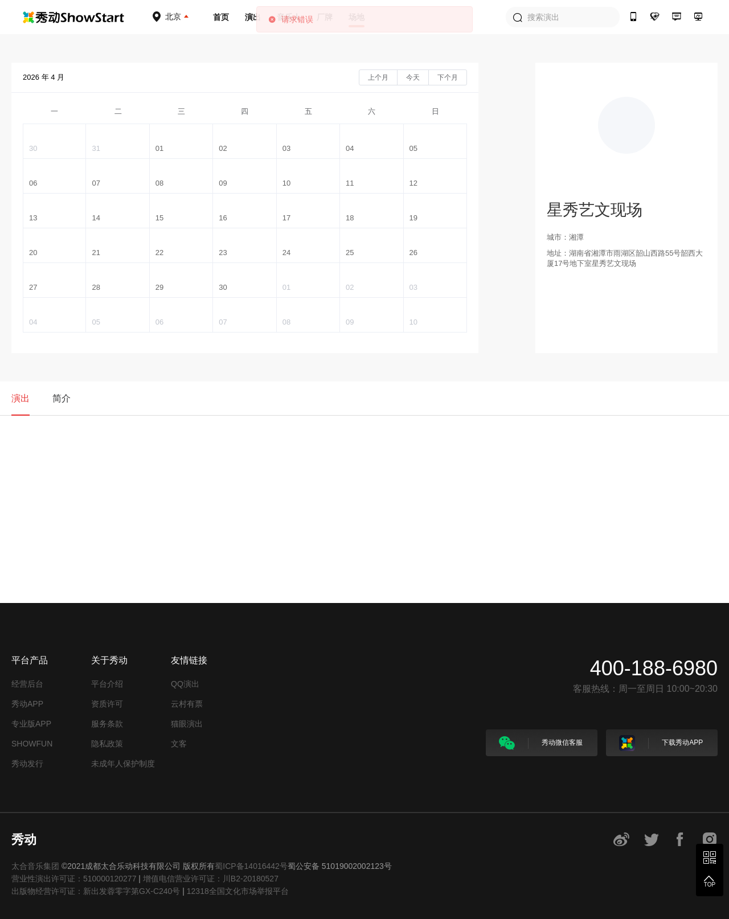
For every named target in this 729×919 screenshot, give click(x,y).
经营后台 (27, 683)
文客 (179, 743)
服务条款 (107, 723)
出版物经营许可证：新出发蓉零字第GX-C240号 (95, 891)
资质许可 (107, 703)
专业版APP (31, 723)
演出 (253, 17)
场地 (356, 17)
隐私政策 (107, 743)
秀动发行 (27, 763)
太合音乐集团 (35, 866)
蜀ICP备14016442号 (251, 866)
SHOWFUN (31, 743)
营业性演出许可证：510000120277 (73, 878)
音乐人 (289, 17)
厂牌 (325, 17)
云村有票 (187, 703)
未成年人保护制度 (123, 763)
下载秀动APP (661, 743)
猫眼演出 (187, 723)
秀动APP (27, 703)
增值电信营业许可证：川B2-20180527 (211, 878)
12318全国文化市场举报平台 (238, 891)
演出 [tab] (20, 398)
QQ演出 (185, 683)
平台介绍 (107, 683)
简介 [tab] (61, 398)
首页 (221, 17)
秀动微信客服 (541, 743)
